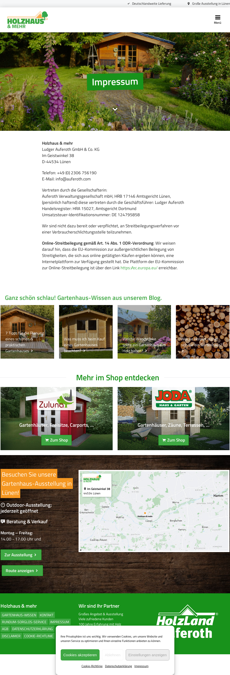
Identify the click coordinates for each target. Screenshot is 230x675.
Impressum (141, 666)
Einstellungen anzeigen (147, 655)
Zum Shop (56, 458)
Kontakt (46, 635)
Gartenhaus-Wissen (18, 635)
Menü (217, 20)
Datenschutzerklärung (118, 666)
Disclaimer (10, 656)
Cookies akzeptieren (80, 655)
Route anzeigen (22, 591)
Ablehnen (112, 655)
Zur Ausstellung (20, 575)
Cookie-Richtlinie (92, 666)
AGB (4, 649)
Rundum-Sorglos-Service (23, 642)
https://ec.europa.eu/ (76, 282)
